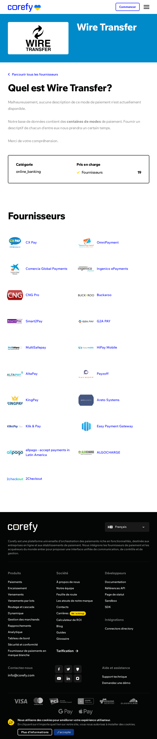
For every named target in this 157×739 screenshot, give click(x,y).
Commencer (127, 7)
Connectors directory (119, 628)
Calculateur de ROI (69, 620)
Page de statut (114, 594)
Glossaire (62, 638)
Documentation (115, 582)
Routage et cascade (21, 607)
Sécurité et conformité (23, 644)
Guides (61, 632)
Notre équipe (65, 588)
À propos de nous (68, 582)
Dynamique (15, 613)
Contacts (62, 607)
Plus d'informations (35, 732)
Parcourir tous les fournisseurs (33, 74)
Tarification (65, 651)
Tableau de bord (19, 638)
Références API (115, 588)
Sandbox (111, 601)
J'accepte (64, 732)
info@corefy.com (21, 675)
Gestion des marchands (23, 619)
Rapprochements (19, 626)
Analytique (15, 632)
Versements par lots (21, 601)
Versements (16, 594)
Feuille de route (66, 594)
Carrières (71, 613)
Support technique (114, 676)
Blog (59, 626)
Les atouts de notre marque (74, 601)
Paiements (15, 582)
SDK (108, 607)
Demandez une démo (116, 683)
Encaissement (17, 588)
